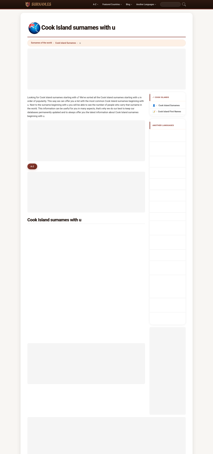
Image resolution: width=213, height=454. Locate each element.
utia (37, 258)
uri (76, 243)
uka (37, 243)
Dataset (130, 439)
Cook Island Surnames (65, 43)
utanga (78, 258)
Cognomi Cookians (169, 152)
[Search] (170, 4)
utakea (118, 251)
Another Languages (145, 4)
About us (88, 439)
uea (117, 236)
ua (36, 229)
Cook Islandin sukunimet (165, 199)
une (117, 229)
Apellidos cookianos (169, 133)
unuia (77, 229)
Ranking (102, 439)
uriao (77, 265)
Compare (116, 439)
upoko (78, 236)
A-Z (94, 4)
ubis (37, 279)
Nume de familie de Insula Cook (168, 216)
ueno (77, 279)
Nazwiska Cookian (168, 170)
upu (37, 236)
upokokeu (40, 272)
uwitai (78, 272)
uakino (118, 258)
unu (37, 265)
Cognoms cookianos (169, 158)
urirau (118, 243)
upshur (118, 272)
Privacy (143, 439)
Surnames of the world (41, 43)
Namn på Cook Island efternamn (169, 224)
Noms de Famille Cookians (167, 140)
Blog (128, 4)
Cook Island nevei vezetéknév (167, 207)
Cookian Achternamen (170, 175)
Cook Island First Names (169, 111)
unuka (78, 251)
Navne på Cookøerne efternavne (168, 191)
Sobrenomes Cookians (170, 165)
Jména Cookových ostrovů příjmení (167, 182)
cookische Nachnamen (170, 147)
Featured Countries (111, 4)
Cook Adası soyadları (170, 231)
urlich (117, 265)
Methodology (72, 439)
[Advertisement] (106, 69)
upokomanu (41, 251)
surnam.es (106, 427)
